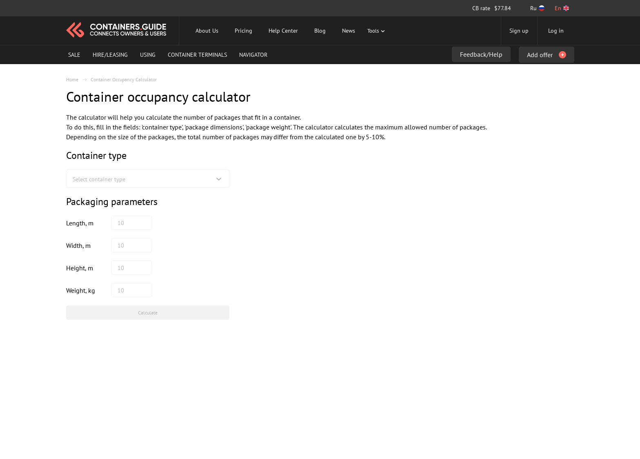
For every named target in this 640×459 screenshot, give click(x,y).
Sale (74, 54)
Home (72, 79)
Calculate (148, 313)
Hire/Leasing (110, 54)
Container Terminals (197, 54)
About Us (207, 30)
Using (148, 54)
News (348, 30)
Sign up (519, 30)
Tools (377, 31)
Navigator (253, 54)
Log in (556, 30)
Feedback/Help (481, 54)
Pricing (243, 30)
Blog (320, 30)
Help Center (283, 30)
